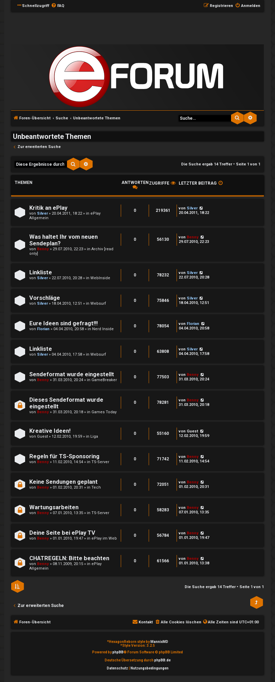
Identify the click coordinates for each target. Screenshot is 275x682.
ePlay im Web (104, 538)
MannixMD (159, 642)
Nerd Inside (103, 329)
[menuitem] (57, 6)
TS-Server (100, 462)
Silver (42, 213)
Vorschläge (44, 298)
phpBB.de (162, 660)
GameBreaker (104, 380)
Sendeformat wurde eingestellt (71, 374)
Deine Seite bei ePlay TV (62, 532)
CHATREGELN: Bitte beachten (69, 558)
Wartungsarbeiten (54, 507)
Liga (94, 436)
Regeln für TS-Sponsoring (64, 456)
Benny (43, 249)
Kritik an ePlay (48, 208)
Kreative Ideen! (49, 431)
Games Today (104, 412)
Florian (43, 329)
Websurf (98, 303)
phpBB (118, 652)
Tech (96, 487)
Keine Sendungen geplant (63, 482)
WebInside (100, 278)
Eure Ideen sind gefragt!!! (63, 323)
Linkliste (40, 272)
